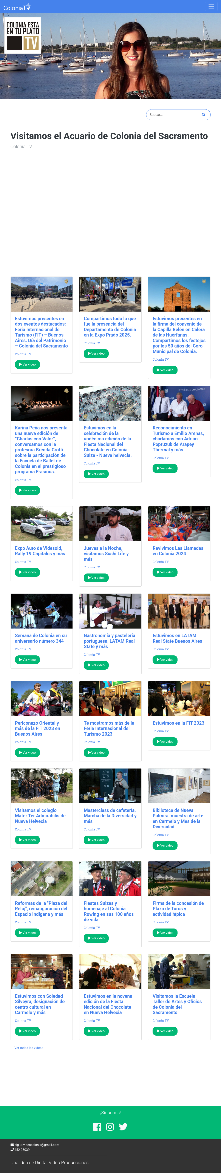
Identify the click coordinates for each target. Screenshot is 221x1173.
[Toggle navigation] (211, 6)
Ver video (27, 364)
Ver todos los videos (28, 1048)
